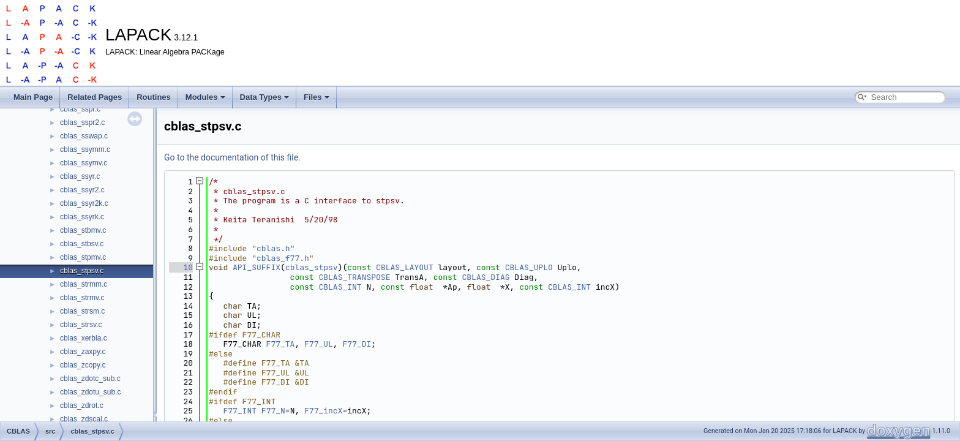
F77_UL (318, 344)
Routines (154, 97)
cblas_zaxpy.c (82, 351)
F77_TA (280, 344)
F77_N (273, 410)
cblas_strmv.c (82, 297)
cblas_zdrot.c (81, 405)
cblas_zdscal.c (84, 419)
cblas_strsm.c (82, 311)
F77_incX (323, 410)
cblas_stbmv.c (83, 230)
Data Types (264, 97)
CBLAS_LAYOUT (404, 267)
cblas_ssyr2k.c (84, 203)
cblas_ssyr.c (80, 176)
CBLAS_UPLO (529, 267)
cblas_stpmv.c (83, 257)
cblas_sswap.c (84, 136)
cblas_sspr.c (80, 109)
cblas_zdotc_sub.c (90, 378)
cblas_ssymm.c (85, 149)
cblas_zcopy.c (82, 365)
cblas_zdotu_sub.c (90, 392)
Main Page (33, 97)
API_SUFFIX (256, 267)
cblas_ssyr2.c (82, 190)
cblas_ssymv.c (83, 163)
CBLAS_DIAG (485, 277)
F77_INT (240, 410)
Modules (205, 97)
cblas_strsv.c (81, 324)
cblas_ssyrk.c (82, 217)
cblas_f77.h (283, 258)
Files (316, 97)
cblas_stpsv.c (81, 270)
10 (181, 267)
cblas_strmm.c (83, 284)
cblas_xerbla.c (83, 338)
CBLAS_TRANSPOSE (354, 277)
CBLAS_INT (339, 287)
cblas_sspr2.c (82, 122)
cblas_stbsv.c (81, 243)
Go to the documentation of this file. (232, 157)
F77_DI (356, 344)
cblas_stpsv (311, 267)
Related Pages (94, 97)
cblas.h (273, 248)
